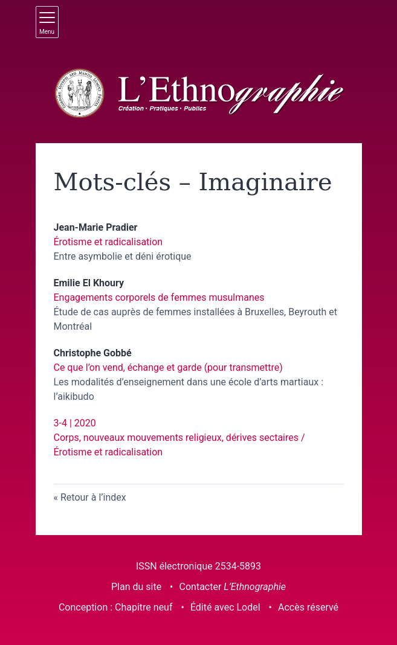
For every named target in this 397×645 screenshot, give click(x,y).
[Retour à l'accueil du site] (199, 93)
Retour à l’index (93, 497)
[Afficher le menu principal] (47, 22)
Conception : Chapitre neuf (116, 607)
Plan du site (136, 586)
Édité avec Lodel (225, 607)
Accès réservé (308, 607)
